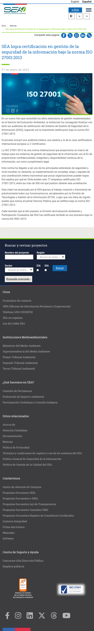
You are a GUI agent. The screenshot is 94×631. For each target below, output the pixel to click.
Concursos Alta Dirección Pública (23, 560)
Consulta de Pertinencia (17, 391)
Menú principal (88, 10)
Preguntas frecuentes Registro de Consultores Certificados (38, 515)
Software (8, 538)
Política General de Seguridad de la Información (32, 459)
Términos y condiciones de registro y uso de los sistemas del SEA (42, 453)
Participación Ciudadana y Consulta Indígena (30, 402)
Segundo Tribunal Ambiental (20, 362)
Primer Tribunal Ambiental (19, 357)
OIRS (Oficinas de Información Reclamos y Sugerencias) (36, 306)
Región (41, 252)
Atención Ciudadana (15, 430)
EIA (39, 265)
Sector (8, 265)
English (75, 1)
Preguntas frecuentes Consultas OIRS (25, 509)
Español (86, 1)
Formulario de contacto (17, 300)
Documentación (12, 436)
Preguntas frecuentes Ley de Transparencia (29, 504)
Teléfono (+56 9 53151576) (18, 312)
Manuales (9, 532)
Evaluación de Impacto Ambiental (23, 396)
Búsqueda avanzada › (18, 278)
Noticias (13, 26)
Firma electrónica (14, 527)
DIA (47, 265)
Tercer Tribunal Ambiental (19, 368)
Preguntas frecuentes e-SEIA (20, 498)
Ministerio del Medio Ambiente (22, 345)
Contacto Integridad (15, 521)
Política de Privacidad (16, 447)
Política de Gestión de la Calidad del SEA (27, 464)
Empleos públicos (13, 566)
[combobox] (51, 257)
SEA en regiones (13, 317)
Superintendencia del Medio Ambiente (26, 351)
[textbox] (49, 257)
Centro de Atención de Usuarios (22, 487)
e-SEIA (75, 9)
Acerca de (9, 424)
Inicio (4, 26)
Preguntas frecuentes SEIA (19, 492)
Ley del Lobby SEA (14, 323)
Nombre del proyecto (17, 252)
